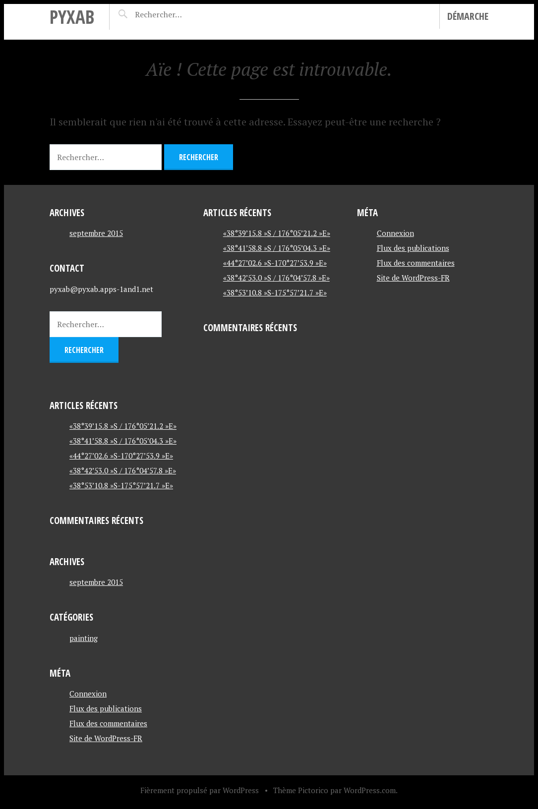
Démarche (467, 16)
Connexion (88, 693)
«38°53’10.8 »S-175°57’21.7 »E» (121, 485)
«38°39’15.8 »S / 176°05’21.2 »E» (123, 426)
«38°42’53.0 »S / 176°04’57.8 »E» (122, 470)
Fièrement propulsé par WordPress (199, 790)
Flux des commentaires (108, 723)
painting (83, 638)
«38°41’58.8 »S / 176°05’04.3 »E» (123, 441)
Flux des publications (105, 708)
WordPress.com (370, 790)
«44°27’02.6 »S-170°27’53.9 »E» (121, 456)
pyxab (72, 16)
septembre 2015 (96, 233)
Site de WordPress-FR (105, 738)
